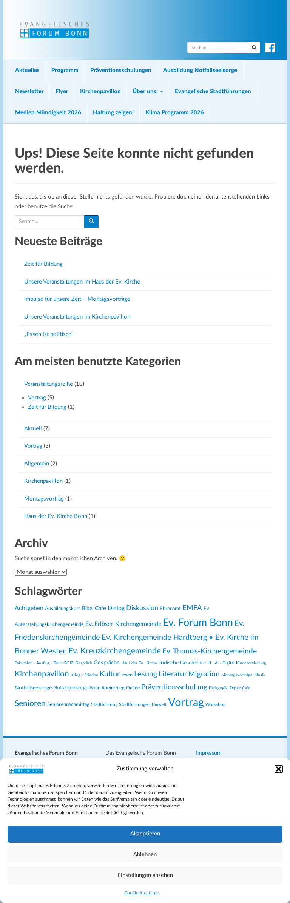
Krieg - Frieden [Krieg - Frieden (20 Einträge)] (84, 675)
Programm (65, 70)
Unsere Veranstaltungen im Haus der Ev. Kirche (82, 282)
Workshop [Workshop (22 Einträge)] (215, 704)
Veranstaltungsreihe (48, 384)
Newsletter (29, 91)
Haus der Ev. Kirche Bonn (55, 516)
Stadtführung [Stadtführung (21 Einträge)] (104, 705)
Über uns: (148, 91)
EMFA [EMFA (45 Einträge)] (192, 608)
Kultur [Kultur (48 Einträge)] (110, 674)
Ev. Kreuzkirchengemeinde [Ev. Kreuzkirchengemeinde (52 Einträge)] (114, 651)
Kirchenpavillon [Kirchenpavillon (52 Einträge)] (42, 674)
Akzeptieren (145, 834)
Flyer (62, 91)
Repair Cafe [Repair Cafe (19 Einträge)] (239, 688)
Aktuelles (27, 70)
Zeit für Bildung (43, 264)
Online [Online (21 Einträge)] (133, 688)
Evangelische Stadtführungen (213, 91)
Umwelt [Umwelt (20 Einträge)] (159, 705)
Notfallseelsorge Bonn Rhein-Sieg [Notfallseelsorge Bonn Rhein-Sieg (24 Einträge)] (89, 687)
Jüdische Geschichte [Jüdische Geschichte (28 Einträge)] (182, 663)
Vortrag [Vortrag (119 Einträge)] (186, 702)
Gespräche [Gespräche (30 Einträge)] (107, 663)
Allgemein (36, 464)
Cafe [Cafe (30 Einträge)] (100, 608)
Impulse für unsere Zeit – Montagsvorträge (77, 299)
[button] (278, 769)
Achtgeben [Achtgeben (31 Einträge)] (29, 608)
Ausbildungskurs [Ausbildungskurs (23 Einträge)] (62, 608)
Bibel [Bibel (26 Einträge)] (87, 608)
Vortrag (37, 398)
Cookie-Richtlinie (141, 893)
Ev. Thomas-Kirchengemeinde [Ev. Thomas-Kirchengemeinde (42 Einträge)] (209, 651)
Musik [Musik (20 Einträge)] (259, 675)
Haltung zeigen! (113, 113)
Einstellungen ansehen (145, 875)
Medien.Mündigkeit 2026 (48, 113)
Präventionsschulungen (120, 70)
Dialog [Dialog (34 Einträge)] (116, 608)
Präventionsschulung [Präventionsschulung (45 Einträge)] (174, 687)
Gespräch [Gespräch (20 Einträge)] (83, 663)
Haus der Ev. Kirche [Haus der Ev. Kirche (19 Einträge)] (139, 663)
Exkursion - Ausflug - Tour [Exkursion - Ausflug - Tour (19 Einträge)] (38, 663)
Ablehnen (145, 854)
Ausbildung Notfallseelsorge (200, 70)
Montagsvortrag (44, 499)
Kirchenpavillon (100, 91)
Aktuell (33, 428)
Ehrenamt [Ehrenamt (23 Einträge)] (170, 608)
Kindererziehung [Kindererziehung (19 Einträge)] (251, 663)
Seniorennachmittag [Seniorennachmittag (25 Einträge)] (68, 704)
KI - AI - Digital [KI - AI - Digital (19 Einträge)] (220, 663)
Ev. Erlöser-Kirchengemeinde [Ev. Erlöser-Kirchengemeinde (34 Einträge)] (123, 624)
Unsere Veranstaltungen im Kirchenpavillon (77, 317)
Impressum (209, 753)
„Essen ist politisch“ (48, 334)
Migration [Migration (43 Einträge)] (204, 674)
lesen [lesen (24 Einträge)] (127, 675)
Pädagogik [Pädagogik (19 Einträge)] (218, 688)
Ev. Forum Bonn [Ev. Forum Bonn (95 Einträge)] (198, 623)
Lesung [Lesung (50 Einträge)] (145, 674)
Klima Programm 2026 (174, 113)
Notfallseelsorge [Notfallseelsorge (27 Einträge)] (33, 687)
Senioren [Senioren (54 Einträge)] (30, 703)
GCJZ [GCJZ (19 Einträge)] (68, 663)
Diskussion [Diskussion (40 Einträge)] (142, 608)
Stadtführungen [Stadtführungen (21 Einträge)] (134, 705)
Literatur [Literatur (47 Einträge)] (173, 674)
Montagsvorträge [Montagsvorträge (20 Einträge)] (237, 675)
